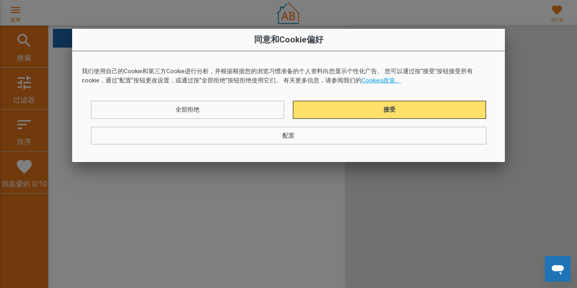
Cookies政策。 (381, 80)
